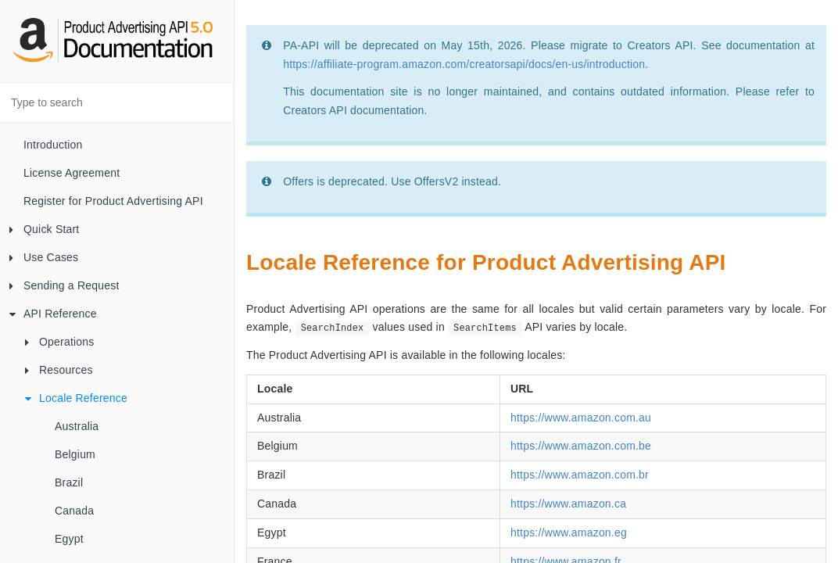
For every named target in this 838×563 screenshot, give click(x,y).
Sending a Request (64, 285)
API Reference (53, 313)
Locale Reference (76, 398)
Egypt (69, 539)
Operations (59, 341)
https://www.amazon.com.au (580, 417)
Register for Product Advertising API (113, 201)
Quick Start (44, 229)
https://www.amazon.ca (568, 503)
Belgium (75, 454)
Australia (76, 426)
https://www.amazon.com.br (579, 474)
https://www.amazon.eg (568, 532)
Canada (74, 510)
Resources (59, 370)
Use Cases (43, 257)
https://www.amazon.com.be (580, 445)
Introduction (53, 144)
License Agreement (71, 173)
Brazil (69, 482)
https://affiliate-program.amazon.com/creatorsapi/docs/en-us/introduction (464, 64)
